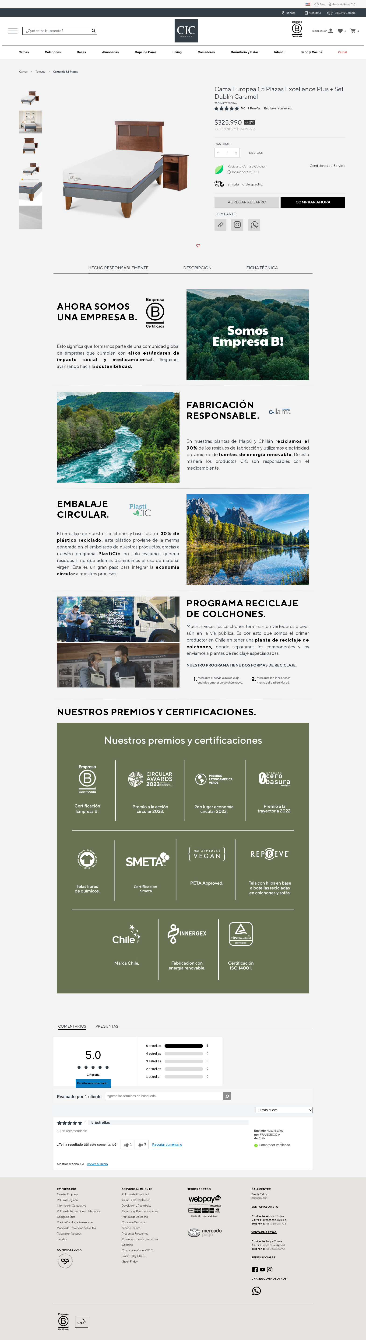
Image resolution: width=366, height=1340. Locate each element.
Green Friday (130, 1261)
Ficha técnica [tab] (262, 267)
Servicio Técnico (131, 1228)
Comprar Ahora (313, 202)
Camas (23, 71)
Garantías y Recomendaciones (140, 1211)
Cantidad (223, 144)
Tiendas (290, 12)
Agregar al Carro (247, 202)
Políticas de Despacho (135, 1216)
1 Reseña (254, 108)
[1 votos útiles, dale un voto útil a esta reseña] (127, 1144)
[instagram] (239, 224)
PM (311, 4)
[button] (319, 30)
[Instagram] (269, 1269)
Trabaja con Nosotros (69, 1233)
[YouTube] (262, 1269)
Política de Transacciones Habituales (78, 1211)
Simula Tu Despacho (245, 184)
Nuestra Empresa (67, 1194)
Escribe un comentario (278, 108)
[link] (343, 52)
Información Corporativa (71, 1205)
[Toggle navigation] (13, 30)
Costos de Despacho (134, 1222)
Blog (323, 4)
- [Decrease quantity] (218, 152)
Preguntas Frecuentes (135, 1233)
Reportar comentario (167, 1144)
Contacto (315, 12)
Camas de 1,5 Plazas (65, 71)
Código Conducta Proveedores (75, 1222)
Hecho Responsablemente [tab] (118, 267)
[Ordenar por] (284, 1110)
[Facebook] (255, 1269)
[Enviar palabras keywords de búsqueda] (93, 31)
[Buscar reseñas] (227, 1096)
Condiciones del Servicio (327, 166)
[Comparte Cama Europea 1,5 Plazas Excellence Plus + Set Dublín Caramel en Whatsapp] (256, 224)
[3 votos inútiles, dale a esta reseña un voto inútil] (141, 1144)
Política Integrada (67, 1200)
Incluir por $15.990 (245, 172)
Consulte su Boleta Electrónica (140, 1239)
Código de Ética (66, 1216)
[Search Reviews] (168, 1096)
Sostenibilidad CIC (343, 4)
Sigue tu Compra (345, 12)
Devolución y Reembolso (136, 1205)
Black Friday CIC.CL (134, 1256)
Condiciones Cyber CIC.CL (138, 1250)
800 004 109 (259, 1198)
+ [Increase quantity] (236, 152)
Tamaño (40, 71)
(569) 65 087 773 (275, 1223)
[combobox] (59, 31)
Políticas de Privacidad (135, 1194)
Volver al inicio (97, 1164)
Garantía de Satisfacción (136, 1200)
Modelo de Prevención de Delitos (76, 1228)
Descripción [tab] (197, 267)
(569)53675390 (275, 1248)
